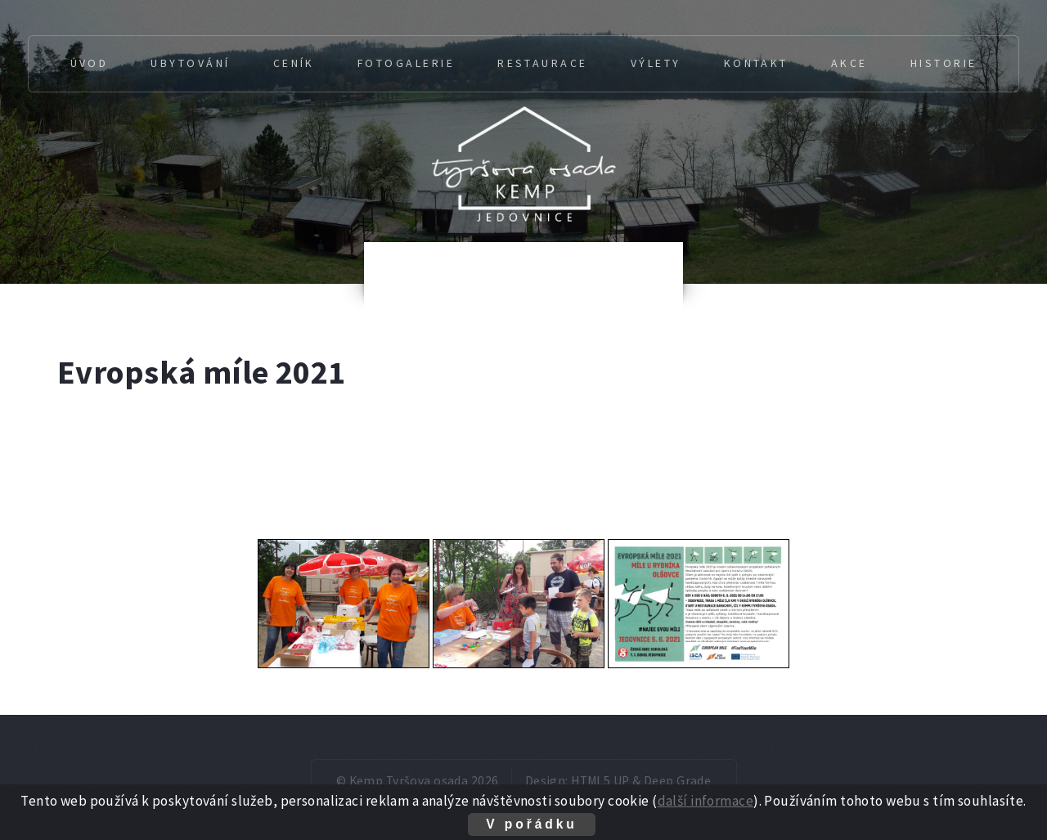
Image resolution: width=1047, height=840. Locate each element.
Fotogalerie (406, 63)
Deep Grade (677, 780)
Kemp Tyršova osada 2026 (424, 780)
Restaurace (542, 63)
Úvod (89, 63)
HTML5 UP (600, 780)
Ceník (294, 63)
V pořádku (531, 824)
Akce (849, 63)
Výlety (656, 63)
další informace (706, 801)
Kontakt (756, 63)
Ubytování (190, 63)
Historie (943, 63)
